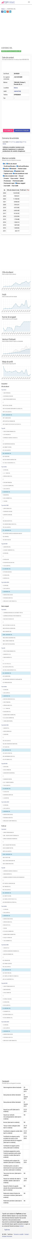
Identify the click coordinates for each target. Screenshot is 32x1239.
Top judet (3, 428)
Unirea (16, 88)
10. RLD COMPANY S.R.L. (7, 498)
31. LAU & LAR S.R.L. (7, 565)
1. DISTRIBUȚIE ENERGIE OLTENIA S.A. (10, 871)
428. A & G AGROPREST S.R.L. (8, 979)
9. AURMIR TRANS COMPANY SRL (9, 714)
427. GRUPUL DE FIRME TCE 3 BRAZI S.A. (11, 976)
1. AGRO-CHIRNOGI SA (7, 508)
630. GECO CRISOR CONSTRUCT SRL (9, 459)
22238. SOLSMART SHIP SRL (8, 848)
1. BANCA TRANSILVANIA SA (8, 832)
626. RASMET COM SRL (7, 447)
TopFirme (7, 1230)
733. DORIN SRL (6, 536)
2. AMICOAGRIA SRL (6, 989)
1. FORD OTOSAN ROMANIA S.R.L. (9, 431)
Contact (21, 1226)
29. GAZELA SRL (6, 559)
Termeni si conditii (18, 1234)
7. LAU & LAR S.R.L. (6, 488)
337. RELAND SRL (6, 747)
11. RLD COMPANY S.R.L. (7, 940)
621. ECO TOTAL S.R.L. (7, 663)
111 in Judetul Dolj (17, 142)
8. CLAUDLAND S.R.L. (7, 711)
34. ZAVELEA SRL (6, 575)
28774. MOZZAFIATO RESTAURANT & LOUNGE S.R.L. (13, 408)
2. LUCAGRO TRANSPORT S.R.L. (9, 550)
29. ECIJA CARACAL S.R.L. (8, 1017)
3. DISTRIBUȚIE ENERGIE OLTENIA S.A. (10, 437)
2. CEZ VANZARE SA (6, 434)
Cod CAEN (6, 186)
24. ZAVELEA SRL (6, 1002)
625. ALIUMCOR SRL (6, 676)
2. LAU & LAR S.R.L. (6, 588)
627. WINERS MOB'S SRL (7, 682)
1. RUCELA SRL (5, 766)
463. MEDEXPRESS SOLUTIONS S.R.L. (10, 902)
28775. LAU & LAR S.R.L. (7, 411)
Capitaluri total (19, 171)
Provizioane (7, 181)
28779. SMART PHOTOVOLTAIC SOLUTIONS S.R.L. (12, 424)
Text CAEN (14, 186)
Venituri (6, 168)
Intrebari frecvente (7, 1236)
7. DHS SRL (5, 928)
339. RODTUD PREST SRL (7, 753)
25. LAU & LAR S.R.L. (7, 1005)
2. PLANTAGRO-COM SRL (7, 511)
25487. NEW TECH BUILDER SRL (9, 644)
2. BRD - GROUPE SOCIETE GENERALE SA (11, 835)
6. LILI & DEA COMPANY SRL (8, 485)
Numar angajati (20, 183)
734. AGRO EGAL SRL (7, 539)
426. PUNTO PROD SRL (7, 973)
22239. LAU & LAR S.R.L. (7, 851)
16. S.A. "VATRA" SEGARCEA (8, 782)
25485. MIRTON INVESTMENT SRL (9, 637)
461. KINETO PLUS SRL (7, 896)
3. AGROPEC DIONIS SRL (7, 514)
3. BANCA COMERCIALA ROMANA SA (10, 838)
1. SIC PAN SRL (5, 470)
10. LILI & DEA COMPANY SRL (8, 717)
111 (10, 142)
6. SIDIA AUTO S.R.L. (7, 925)
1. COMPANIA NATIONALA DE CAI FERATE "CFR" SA (13, 612)
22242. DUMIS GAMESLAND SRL (9, 860)
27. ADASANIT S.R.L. (6, 1011)
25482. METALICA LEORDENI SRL (9, 628)
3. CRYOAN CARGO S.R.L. (7, 476)
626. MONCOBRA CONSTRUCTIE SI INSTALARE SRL (12, 679)
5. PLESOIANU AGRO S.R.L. (8, 598)
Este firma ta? (8, 130)
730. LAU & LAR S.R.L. (7, 527)
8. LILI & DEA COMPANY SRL (8, 931)
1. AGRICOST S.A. (6, 728)
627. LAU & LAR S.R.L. (7, 450)
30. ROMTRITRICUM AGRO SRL (8, 562)
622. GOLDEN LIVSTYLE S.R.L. (8, 666)
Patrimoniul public (17, 181)
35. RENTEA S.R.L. (6, 578)
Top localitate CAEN (5, 582)
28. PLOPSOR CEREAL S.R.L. (8, 1014)
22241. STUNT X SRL (6, 857)
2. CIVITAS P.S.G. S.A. (7, 654)
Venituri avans (21, 168)
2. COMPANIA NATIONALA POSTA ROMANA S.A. (12, 615)
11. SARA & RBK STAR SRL (8, 721)
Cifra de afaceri (11, 164)
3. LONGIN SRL (5, 734)
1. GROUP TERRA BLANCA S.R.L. (9, 986)
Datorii (21, 178)
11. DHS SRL (5, 501)
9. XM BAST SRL (6, 495)
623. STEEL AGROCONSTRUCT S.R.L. (9, 670)
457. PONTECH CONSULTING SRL (9, 883)
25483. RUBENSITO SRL (7, 631)
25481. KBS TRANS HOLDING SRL (9, 625)
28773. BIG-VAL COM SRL (7, 405)
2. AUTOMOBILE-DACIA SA (8, 396)
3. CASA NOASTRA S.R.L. (7, 657)
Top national (3, 389)
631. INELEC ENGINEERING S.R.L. (9, 462)
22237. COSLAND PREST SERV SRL (9, 845)
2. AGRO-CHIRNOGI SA (7, 731)
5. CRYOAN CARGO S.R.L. (7, 922)
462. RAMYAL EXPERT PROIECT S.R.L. (10, 899)
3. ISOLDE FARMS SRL (7, 992)
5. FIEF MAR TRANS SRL (7, 482)
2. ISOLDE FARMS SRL (7, 769)
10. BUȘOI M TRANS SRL (7, 937)
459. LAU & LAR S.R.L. (7, 889)
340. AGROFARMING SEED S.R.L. (9, 756)
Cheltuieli (12, 168)
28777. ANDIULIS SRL (7, 418)
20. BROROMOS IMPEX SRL (8, 794)
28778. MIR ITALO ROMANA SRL (9, 421)
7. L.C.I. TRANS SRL (6, 708)
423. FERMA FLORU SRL (7, 963)
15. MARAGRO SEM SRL (7, 779)
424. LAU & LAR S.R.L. (7, 966)
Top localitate (4, 466)
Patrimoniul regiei (9, 183)
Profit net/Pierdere (22, 166)
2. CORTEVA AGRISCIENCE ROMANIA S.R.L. (11, 951)
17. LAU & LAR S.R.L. (7, 785)
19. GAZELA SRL (6, 791)
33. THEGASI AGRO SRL (7, 572)
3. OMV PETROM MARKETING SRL (9, 399)
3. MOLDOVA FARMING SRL (8, 954)
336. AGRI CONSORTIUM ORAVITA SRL (10, 743)
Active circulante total (10, 176)
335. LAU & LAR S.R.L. (7, 740)
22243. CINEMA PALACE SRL (8, 863)
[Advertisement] (16, 29)
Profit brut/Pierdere (9, 166)
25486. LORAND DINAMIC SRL (8, 640)
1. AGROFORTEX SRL (6, 547)
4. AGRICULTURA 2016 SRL (8, 594)
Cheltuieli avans (8, 171)
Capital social (7, 173)
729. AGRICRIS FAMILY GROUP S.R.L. (10, 524)
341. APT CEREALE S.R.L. (7, 759)
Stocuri (20, 176)
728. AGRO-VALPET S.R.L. (7, 521)
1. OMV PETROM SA (6, 393)
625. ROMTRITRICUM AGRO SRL (9, 444)
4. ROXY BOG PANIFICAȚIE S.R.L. (9, 699)
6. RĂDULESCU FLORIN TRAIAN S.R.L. (10, 601)
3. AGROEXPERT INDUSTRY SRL (9, 773)
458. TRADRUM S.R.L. (7, 886)
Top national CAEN (5, 505)
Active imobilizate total (20, 173)
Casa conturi (14, 178)
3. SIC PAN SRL (5, 553)
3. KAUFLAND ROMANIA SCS (8, 619)
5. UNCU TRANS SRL (6, 702)
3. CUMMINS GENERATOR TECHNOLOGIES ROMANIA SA (13, 877)
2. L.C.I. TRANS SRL (6, 473)
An (4, 164)
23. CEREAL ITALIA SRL (7, 999)
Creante (6, 178)
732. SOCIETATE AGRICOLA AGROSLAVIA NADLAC (12, 533)
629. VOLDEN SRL (6, 456)
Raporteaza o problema (22, 130)
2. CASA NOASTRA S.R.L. (7, 874)
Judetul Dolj (17, 91)
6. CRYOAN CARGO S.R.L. (7, 705)
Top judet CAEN (4, 543)
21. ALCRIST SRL (6, 798)
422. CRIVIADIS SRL (6, 960)
